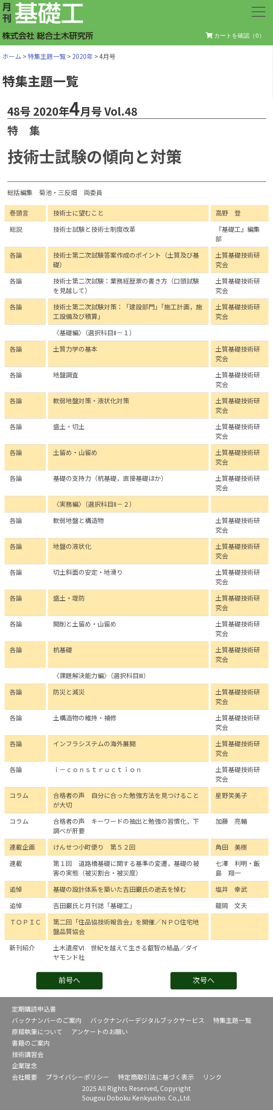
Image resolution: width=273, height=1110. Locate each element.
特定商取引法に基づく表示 (156, 1076)
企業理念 (24, 1065)
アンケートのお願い (99, 1031)
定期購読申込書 (34, 1008)
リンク (212, 1076)
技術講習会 (28, 1054)
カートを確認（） (235, 35)
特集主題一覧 (47, 56)
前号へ (69, 979)
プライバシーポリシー (77, 1076)
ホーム (11, 56)
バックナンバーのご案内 (47, 1020)
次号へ (203, 979)
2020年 (82, 56)
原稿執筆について (37, 1031)
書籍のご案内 (31, 1042)
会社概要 (24, 1076)
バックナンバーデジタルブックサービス (147, 1020)
